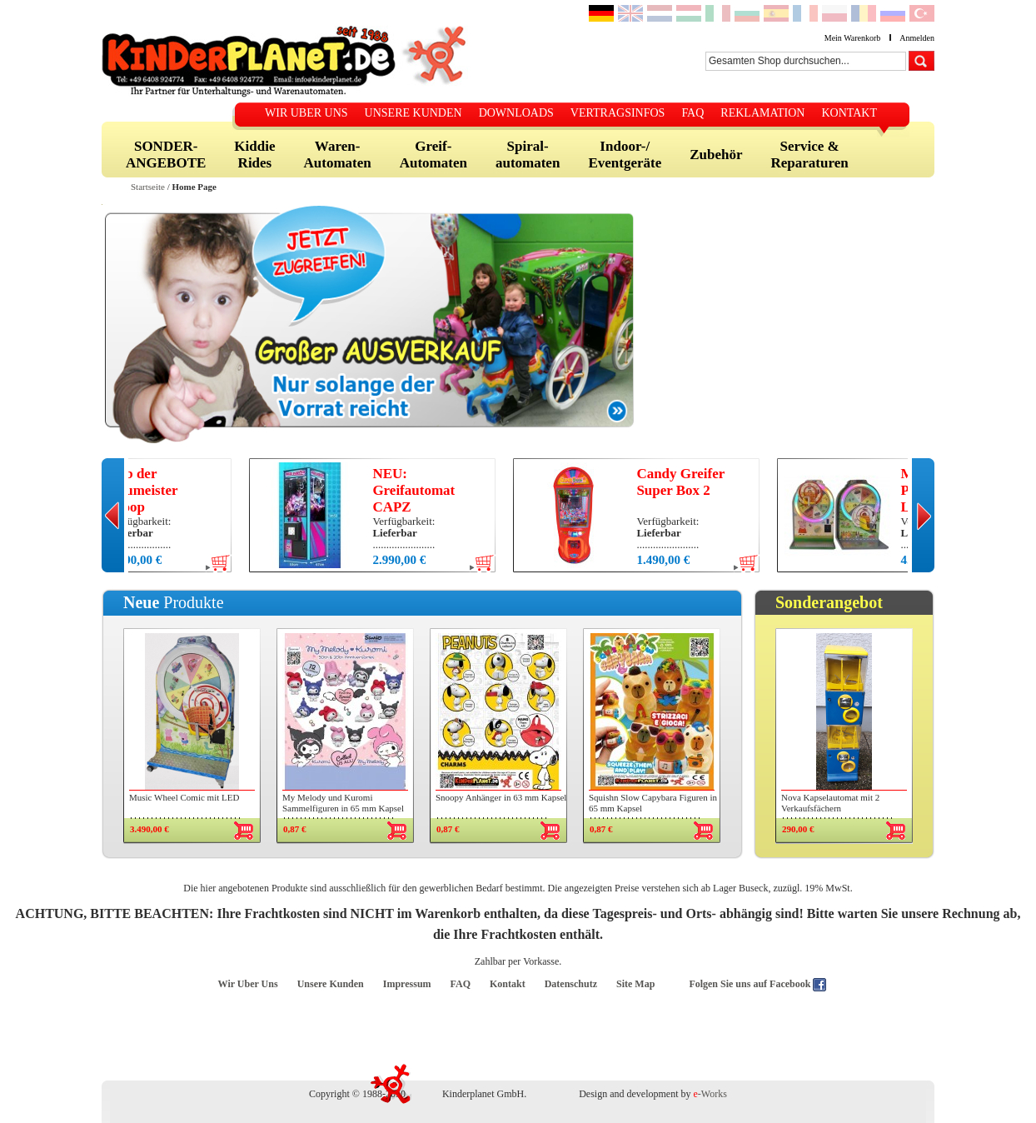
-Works (710, 1094)
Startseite (148, 187)
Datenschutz (571, 984)
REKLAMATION (762, 113)
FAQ (692, 113)
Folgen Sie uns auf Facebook (751, 984)
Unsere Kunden (330, 984)
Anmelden (916, 37)
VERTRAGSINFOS (617, 113)
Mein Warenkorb (852, 37)
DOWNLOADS (516, 113)
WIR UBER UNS (306, 113)
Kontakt (507, 984)
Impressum (407, 984)
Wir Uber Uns (248, 984)
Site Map (635, 984)
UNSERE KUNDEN (413, 113)
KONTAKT (849, 113)
